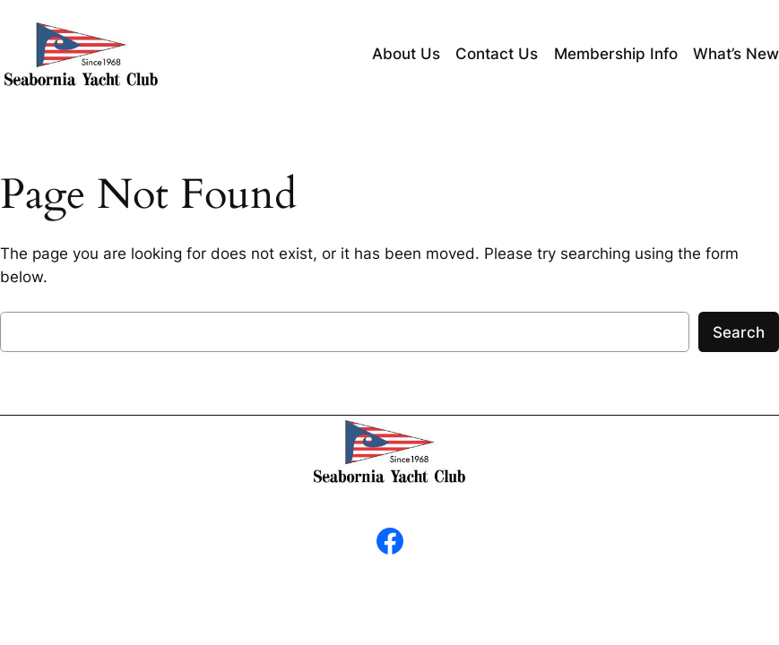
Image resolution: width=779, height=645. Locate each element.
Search (739, 332)
